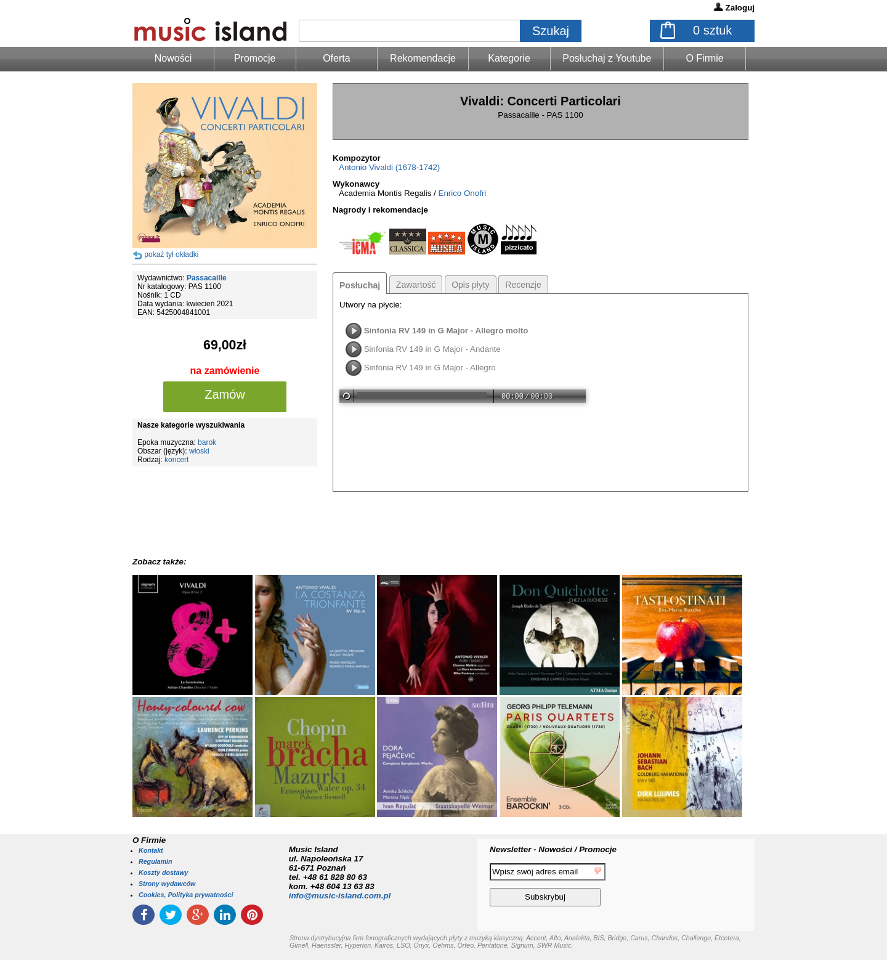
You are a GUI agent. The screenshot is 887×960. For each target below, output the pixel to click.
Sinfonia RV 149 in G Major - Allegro (430, 367)
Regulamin (155, 861)
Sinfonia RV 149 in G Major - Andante (432, 349)
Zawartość (416, 285)
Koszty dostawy (163, 872)
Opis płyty (470, 285)
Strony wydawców (167, 883)
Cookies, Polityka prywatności (186, 894)
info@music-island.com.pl (340, 895)
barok (207, 442)
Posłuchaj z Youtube (606, 58)
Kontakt (151, 850)
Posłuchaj (359, 285)
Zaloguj (740, 7)
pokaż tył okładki (171, 254)
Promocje (255, 58)
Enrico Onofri (463, 193)
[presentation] (704, 886)
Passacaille (207, 278)
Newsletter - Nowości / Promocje (553, 849)
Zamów (225, 394)
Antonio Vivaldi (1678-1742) (389, 167)
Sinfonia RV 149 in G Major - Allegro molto (446, 330)
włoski (199, 451)
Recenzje (523, 285)
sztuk (712, 30)
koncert (176, 459)
